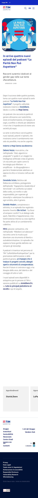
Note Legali (7, 465)
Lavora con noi (7, 442)
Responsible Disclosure (10, 472)
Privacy (5, 462)
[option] (16, 399)
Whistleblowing (8, 477)
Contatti (6, 446)
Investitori (7, 432)
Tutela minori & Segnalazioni (12, 467)
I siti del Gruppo (28, 429)
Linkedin (30, 446)
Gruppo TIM (4, 2)
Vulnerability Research (10, 475)
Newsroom (7, 437)
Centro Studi (8, 439)
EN (30, 8)
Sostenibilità (8, 434)
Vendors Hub (30, 432)
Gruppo (6, 429)
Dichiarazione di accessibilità (12, 470)
